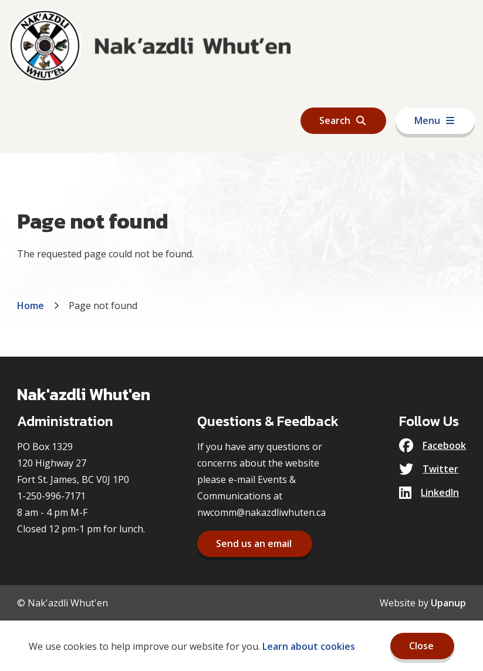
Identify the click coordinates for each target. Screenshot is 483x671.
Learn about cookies (308, 646)
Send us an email (254, 543)
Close (421, 645)
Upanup (448, 602)
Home (30, 305)
